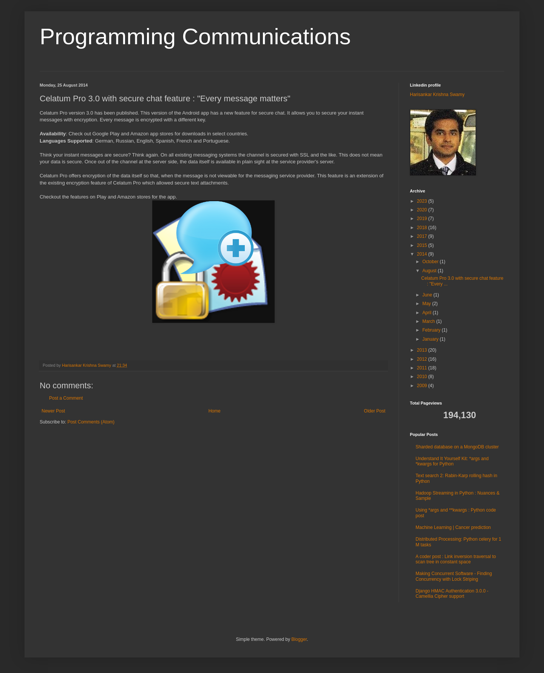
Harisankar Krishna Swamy (87, 365)
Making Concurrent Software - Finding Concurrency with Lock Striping (454, 576)
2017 (422, 236)
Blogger (299, 639)
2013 (422, 350)
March (429, 321)
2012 (422, 359)
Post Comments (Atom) (90, 422)
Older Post (374, 411)
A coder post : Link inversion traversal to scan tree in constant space (456, 559)
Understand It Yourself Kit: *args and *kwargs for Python (452, 461)
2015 (422, 245)
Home (215, 411)
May (427, 303)
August (430, 270)
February (432, 330)
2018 (422, 227)
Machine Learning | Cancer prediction (453, 527)
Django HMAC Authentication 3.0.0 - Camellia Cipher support (452, 593)
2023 (422, 201)
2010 (422, 376)
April (427, 312)
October (431, 261)
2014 (422, 254)
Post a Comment (66, 398)
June (427, 295)
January (431, 339)
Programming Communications (195, 36)
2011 (422, 368)
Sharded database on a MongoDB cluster (457, 447)
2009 (422, 385)
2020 (422, 209)
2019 (422, 218)
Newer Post (53, 411)
